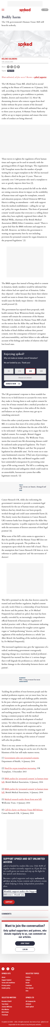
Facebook (3, 968)
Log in (44, 10)
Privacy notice (6, 985)
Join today (25, 943)
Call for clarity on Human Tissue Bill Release (23, 809)
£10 (19, 371)
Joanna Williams (7, 1007)
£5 (9, 371)
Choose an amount (25, 378)
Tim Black (5, 1015)
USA (27, 991)
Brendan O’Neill (7, 1001)
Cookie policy (6, 988)
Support (8, 902)
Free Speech (29, 988)
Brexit (27, 983)
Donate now (11, 384)
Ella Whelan (5, 1009)
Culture (28, 980)
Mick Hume (5, 1012)
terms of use (36, 1022)
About (3, 977)
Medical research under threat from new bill (22, 799)
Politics (11, 71)
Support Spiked (6, 980)
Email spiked (30, 1007)
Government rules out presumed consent (21, 757)
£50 (41, 371)
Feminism (29, 985)
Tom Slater (5, 1004)
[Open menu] (3, 10)
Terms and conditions (8, 983)
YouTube (12, 968)
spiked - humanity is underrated (25, 10)
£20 (30, 371)
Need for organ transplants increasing (20, 768)
